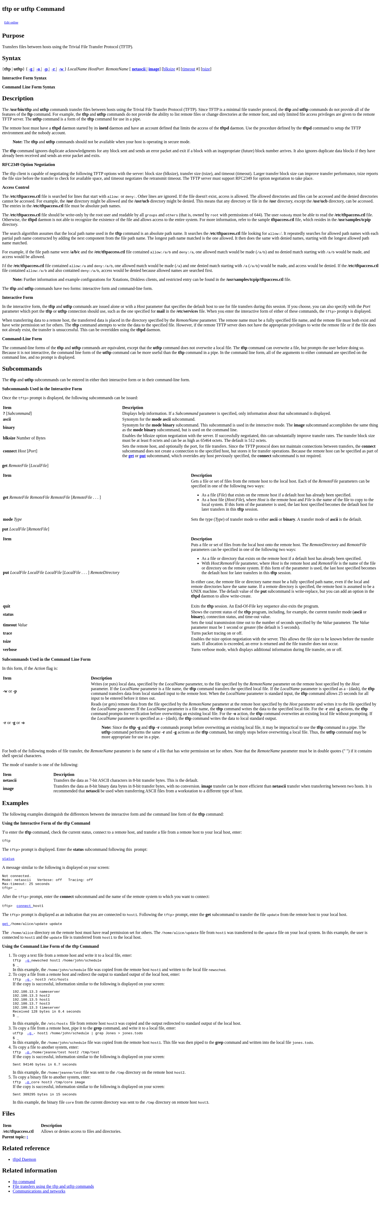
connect (25, 909)
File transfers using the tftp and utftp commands (53, 1197)
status (8, 859)
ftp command (24, 1192)
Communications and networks (39, 1202)
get (6, 927)
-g (28, 964)
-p (28, 1061)
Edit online (11, 22)
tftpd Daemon (24, 1170)
